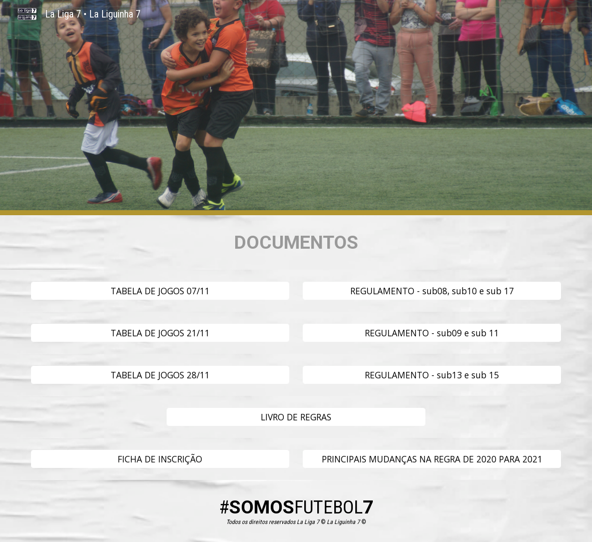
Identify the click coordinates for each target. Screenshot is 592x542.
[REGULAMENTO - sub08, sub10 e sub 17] (431, 291)
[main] (296, 242)
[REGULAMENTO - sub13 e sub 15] (431, 375)
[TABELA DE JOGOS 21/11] (160, 333)
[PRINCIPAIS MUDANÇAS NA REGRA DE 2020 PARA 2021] (431, 459)
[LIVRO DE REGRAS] (295, 417)
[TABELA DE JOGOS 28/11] (160, 375)
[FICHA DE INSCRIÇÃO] (160, 459)
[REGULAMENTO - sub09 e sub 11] (431, 333)
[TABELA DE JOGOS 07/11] (160, 291)
